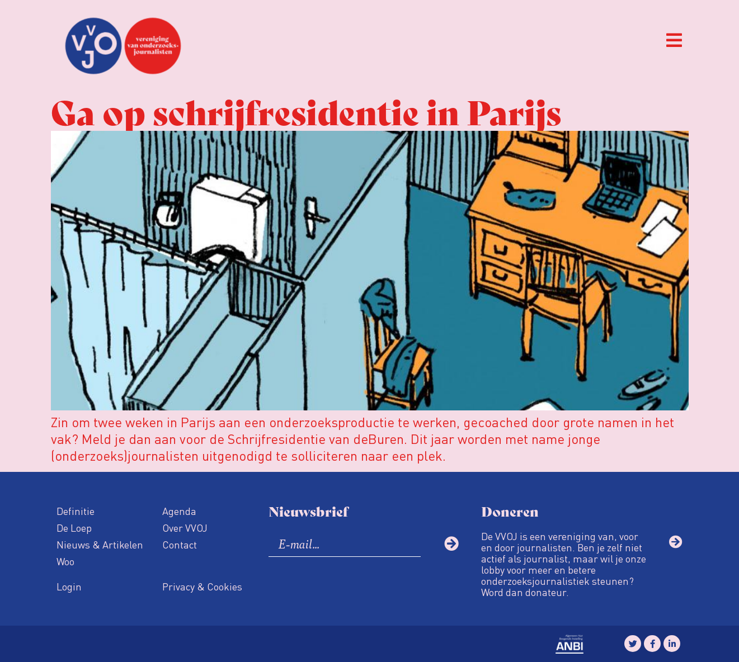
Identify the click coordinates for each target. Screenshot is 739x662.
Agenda (179, 510)
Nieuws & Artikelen (100, 544)
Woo (65, 561)
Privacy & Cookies (202, 586)
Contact (179, 544)
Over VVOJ (185, 527)
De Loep (74, 527)
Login (69, 586)
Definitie (76, 510)
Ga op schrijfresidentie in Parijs (306, 110)
